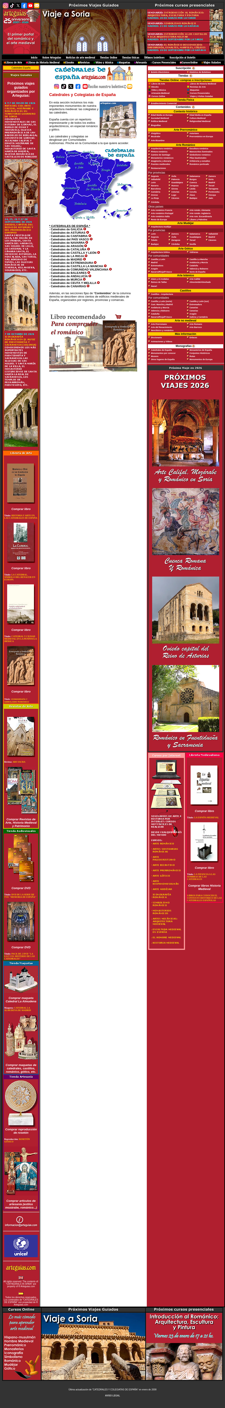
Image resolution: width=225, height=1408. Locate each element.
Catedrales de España (161, 350)
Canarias (193, 307)
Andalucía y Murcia (198, 262)
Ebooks (155, 87)
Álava (192, 195)
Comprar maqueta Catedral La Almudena (21, 999)
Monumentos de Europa (200, 359)
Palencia (175, 179)
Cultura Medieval (197, 118)
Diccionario (156, 337)
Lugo (173, 195)
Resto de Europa (159, 219)
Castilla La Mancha (198, 259)
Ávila (173, 176)
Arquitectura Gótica (160, 252)
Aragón (154, 269)
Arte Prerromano (159, 324)
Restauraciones (158, 168)
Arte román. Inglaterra (199, 213)
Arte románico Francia (161, 210)
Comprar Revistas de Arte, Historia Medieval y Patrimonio (21, 823)
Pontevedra (213, 192)
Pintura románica (159, 152)
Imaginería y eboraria (161, 161)
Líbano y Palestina (198, 219)
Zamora (212, 176)
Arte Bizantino (157, 140)
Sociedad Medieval (160, 118)
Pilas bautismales (197, 158)
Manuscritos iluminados (200, 152)
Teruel (211, 186)
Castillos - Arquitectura (162, 294)
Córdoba (155, 202)
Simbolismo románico (199, 155)
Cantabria (155, 192)
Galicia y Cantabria (198, 317)
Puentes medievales (160, 164)
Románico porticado (199, 164)
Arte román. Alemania (199, 210)
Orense (154, 195)
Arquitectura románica (161, 148)
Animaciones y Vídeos (161, 341)
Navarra (155, 186)
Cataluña (193, 265)
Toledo (154, 240)
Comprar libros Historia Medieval (204, 887)
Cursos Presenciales (200, 93)
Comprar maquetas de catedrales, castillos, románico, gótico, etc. (21, 1068)
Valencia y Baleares (198, 269)
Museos (155, 356)
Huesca (175, 186)
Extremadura (157, 265)
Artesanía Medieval (160, 93)
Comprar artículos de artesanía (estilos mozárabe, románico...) (21, 1204)
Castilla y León (158, 259)
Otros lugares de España (163, 359)
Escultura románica (198, 148)
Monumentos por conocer (163, 353)
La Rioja (155, 198)
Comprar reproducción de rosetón (21, 1131)
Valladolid (155, 179)
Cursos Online (158, 96)
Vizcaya (212, 195)
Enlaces (193, 337)
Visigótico (156, 133)
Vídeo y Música (158, 90)
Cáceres (175, 198)
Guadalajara (177, 182)
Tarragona (213, 189)
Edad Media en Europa (162, 115)
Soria (211, 179)
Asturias (175, 192)
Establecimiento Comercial (164, 103)
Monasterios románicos (162, 158)
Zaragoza (193, 186)
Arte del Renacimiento (161, 327)
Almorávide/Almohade (200, 282)
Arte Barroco (195, 327)
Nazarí (154, 286)
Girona (174, 189)
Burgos (193, 179)
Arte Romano (195, 324)
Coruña (193, 192)
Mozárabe (155, 136)
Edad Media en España (200, 115)
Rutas (192, 356)
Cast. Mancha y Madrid (162, 304)
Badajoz (193, 198)
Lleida (192, 189)
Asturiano (194, 133)
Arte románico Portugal (162, 213)
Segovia (155, 176)
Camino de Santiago (160, 155)
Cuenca (193, 182)
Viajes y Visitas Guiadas (201, 96)
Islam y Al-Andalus (160, 279)
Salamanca (194, 176)
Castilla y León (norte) (161, 301)
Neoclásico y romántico (162, 330)
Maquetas (194, 90)
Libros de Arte (158, 84)
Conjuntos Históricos (199, 353)
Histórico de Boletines (200, 72)
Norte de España (197, 272)
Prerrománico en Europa (201, 136)
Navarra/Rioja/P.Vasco (161, 272)
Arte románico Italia (160, 216)
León (153, 182)
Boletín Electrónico (160, 72)
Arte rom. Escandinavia (200, 216)
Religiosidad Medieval (199, 121)
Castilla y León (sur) (199, 301)
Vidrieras (193, 252)
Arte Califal (194, 279)
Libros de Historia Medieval (203, 84)
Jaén (210, 198)
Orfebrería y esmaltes (199, 161)
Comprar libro (21, 509)
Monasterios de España (200, 350)
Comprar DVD (20, 888)
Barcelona (156, 189)
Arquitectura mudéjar (161, 227)
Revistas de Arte (197, 87)
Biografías (156, 125)
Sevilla (192, 244)
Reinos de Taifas (159, 282)
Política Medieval (159, 121)
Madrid (211, 182)
